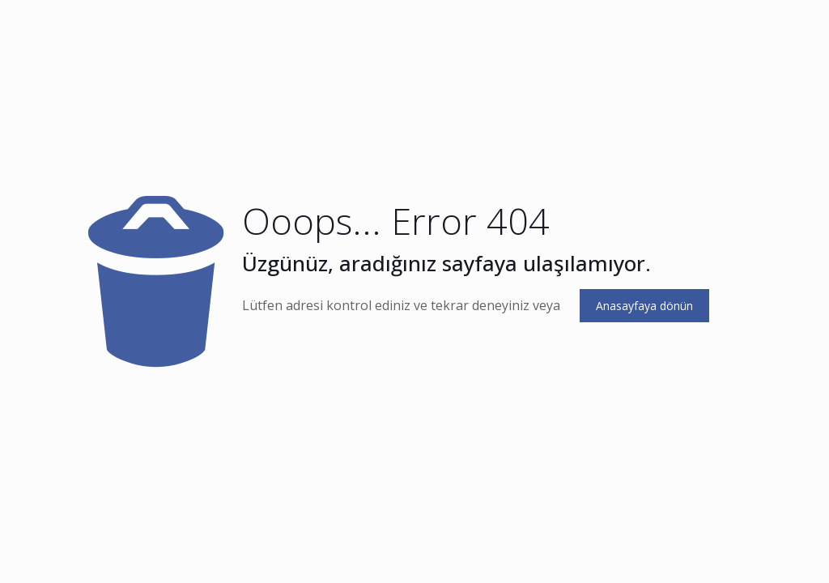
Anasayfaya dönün (644, 305)
